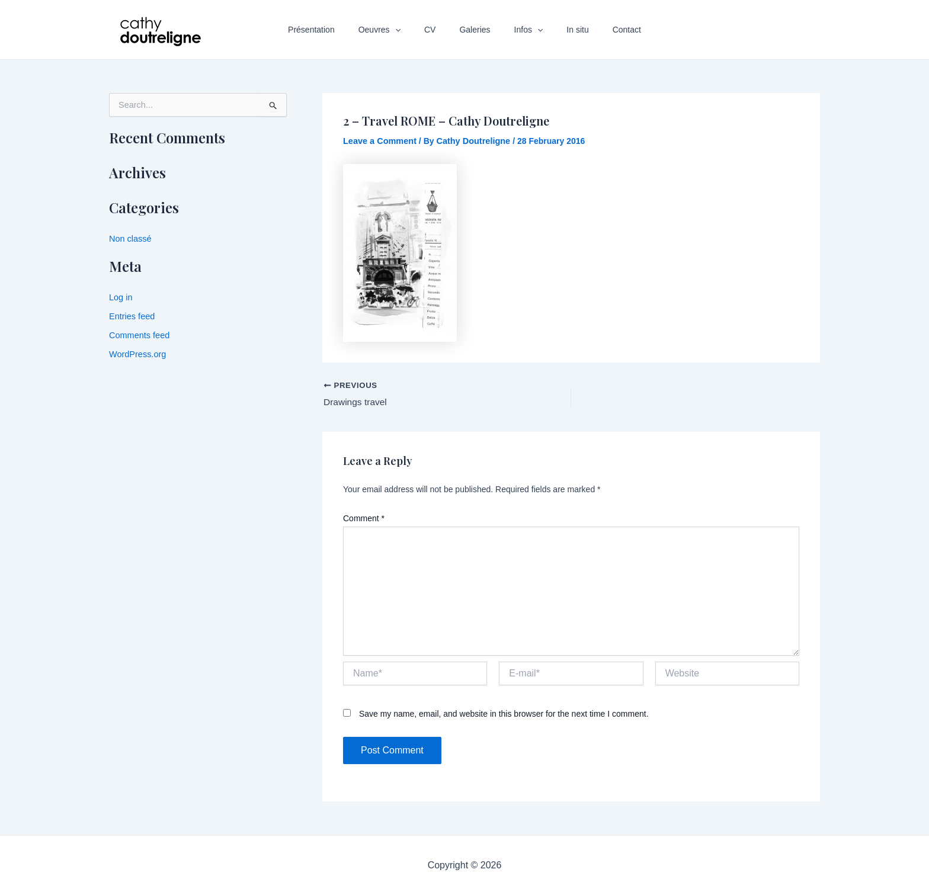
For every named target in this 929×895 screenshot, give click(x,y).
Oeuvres (394, 29)
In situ (563, 29)
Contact (605, 29)
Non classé (129, 238)
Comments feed (138, 334)
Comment (364, 519)
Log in (120, 296)
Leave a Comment (378, 141)
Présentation (332, 29)
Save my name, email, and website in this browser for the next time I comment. (504, 714)
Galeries (474, 29)
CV (437, 29)
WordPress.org (136, 352)
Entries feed (131, 315)
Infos (521, 29)
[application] (409, 29)
